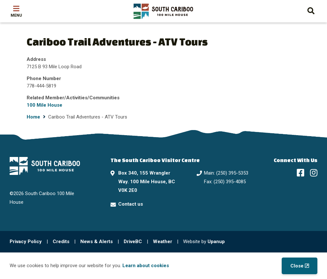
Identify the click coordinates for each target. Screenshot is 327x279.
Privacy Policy (26, 241)
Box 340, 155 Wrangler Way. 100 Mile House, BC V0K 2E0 (146, 181)
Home (33, 117)
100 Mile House (44, 105)
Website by (204, 241)
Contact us (130, 204)
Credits (61, 241)
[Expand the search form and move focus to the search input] (311, 10)
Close (297, 266)
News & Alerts (96, 241)
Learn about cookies (145, 265)
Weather (162, 241)
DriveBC (133, 241)
